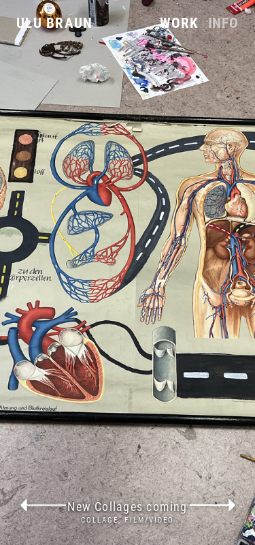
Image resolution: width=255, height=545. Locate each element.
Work (179, 23)
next (212, 505)
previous (42, 505)
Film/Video (149, 520)
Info (223, 23)
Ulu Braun (54, 23)
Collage (100, 520)
